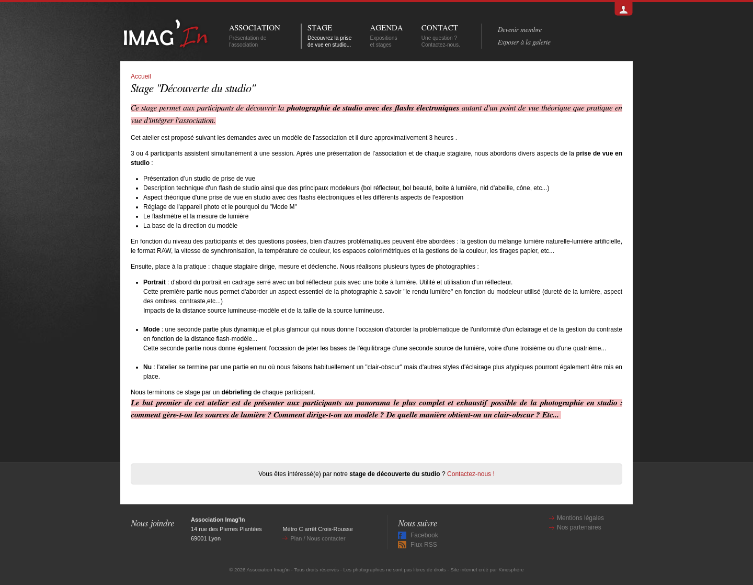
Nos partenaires (579, 527)
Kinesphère (511, 569)
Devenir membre (520, 30)
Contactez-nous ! (471, 474)
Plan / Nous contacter (317, 538)
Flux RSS (423, 544)
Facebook (424, 535)
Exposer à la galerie (524, 42)
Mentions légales (580, 518)
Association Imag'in (268, 569)
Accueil (141, 76)
